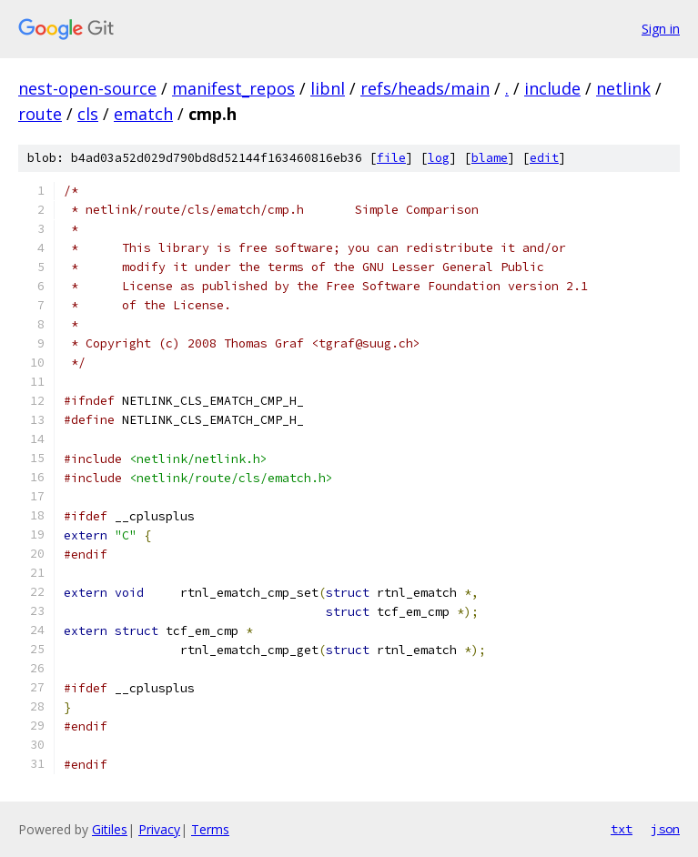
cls (87, 114)
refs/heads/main (425, 88)
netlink (623, 88)
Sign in (661, 28)
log (439, 158)
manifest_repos (233, 88)
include (552, 88)
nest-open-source (87, 88)
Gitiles (109, 829)
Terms (210, 829)
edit (544, 158)
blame (489, 158)
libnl (327, 88)
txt (621, 829)
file (391, 158)
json (665, 829)
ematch (143, 114)
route (40, 114)
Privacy (159, 829)
